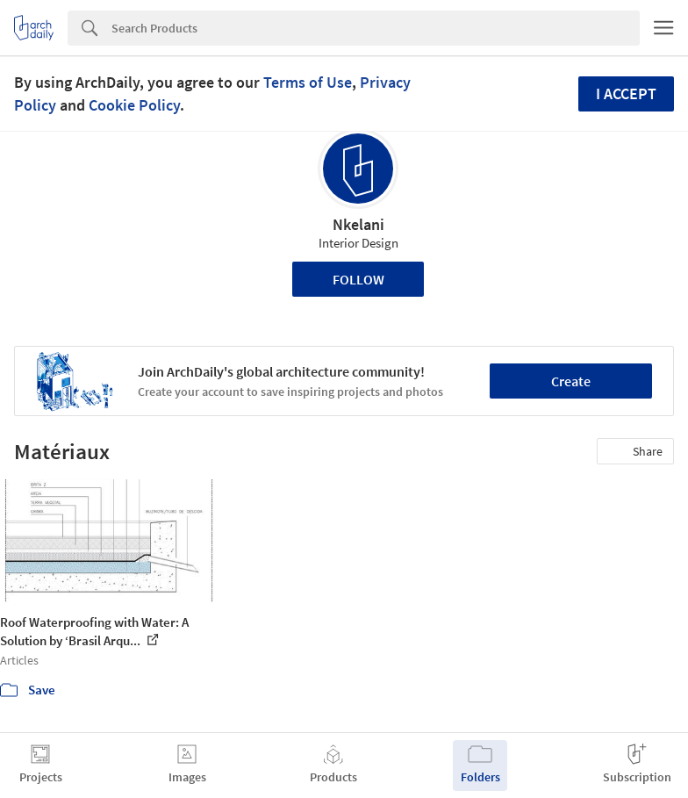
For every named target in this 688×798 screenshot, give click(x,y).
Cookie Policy (134, 105)
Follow (358, 279)
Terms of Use (307, 82)
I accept (626, 93)
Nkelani (358, 224)
